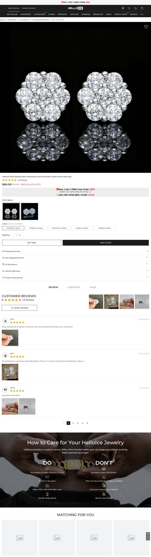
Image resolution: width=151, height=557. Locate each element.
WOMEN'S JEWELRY (29, 8)
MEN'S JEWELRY (14, 8)
